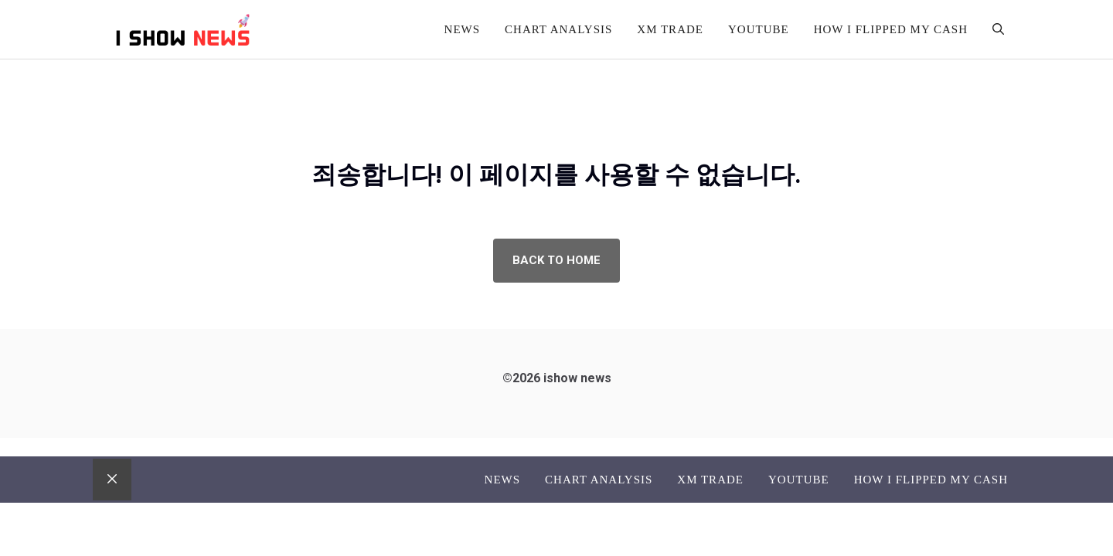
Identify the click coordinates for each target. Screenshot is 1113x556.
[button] (998, 29)
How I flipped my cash (891, 29)
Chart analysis (558, 29)
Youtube (758, 29)
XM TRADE (670, 29)
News (462, 29)
